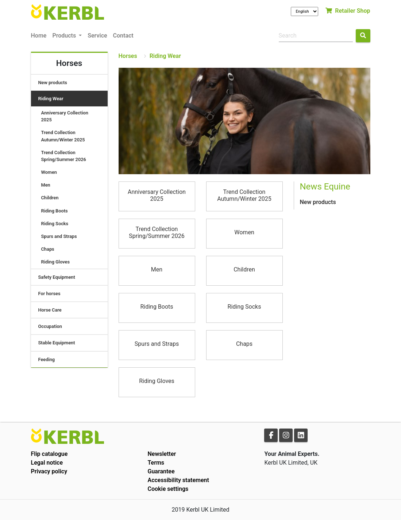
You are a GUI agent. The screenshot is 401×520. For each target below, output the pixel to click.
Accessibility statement (178, 480)
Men (45, 185)
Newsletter (161, 453)
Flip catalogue (49, 453)
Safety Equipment (56, 277)
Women (49, 172)
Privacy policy (49, 471)
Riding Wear (50, 98)
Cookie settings (167, 488)
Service (97, 35)
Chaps (47, 249)
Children (50, 197)
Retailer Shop (347, 10)
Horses (128, 55)
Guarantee (160, 471)
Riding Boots (54, 211)
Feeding (46, 359)
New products (52, 82)
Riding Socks (55, 223)
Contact (123, 35)
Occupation (50, 326)
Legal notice (47, 462)
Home (39, 35)
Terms (155, 462)
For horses (49, 293)
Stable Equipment (56, 342)
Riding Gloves (55, 262)
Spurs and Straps (59, 236)
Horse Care (50, 310)
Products (64, 35)
